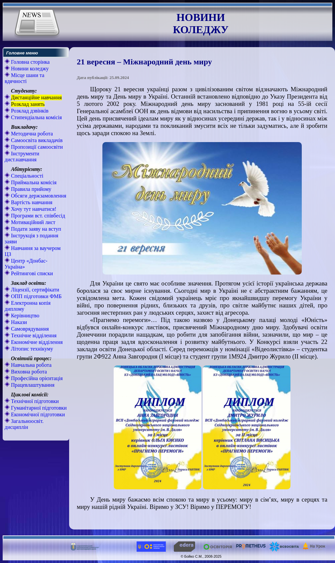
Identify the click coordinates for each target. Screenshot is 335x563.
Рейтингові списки (31, 273)
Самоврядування (29, 329)
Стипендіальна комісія (36, 117)
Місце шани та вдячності (24, 78)
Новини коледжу (29, 68)
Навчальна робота (31, 365)
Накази (18, 322)
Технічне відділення (33, 335)
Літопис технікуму (31, 349)
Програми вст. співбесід (37, 215)
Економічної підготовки (37, 414)
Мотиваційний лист (33, 222)
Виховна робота (28, 371)
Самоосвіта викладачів (36, 140)
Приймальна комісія (33, 182)
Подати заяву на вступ (35, 229)
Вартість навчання (31, 202)
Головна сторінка (30, 62)
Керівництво (24, 315)
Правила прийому (30, 189)
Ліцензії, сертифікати (34, 289)
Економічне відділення (36, 342)
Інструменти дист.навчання (22, 156)
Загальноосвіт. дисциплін (24, 424)
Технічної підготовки (34, 401)
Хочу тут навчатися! (33, 209)
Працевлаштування (32, 385)
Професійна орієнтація (36, 378)
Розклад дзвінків (29, 111)
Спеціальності (26, 176)
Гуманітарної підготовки (38, 408)
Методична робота (31, 133)
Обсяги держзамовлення (38, 196)
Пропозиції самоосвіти (36, 147)
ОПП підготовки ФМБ (36, 296)
